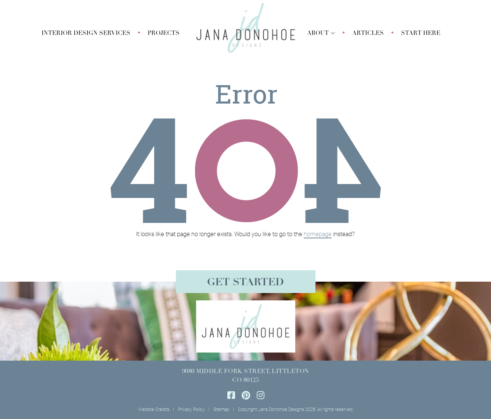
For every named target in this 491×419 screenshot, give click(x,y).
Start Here (420, 33)
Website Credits (153, 409)
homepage (318, 234)
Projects (164, 33)
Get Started (245, 283)
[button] (85, 33)
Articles (368, 33)
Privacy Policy (191, 409)
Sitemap (221, 409)
